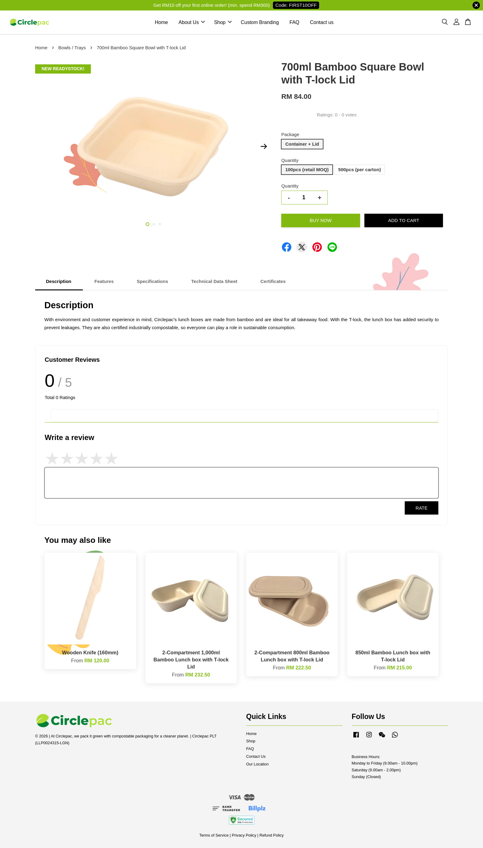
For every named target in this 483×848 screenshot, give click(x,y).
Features (104, 281)
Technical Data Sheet (214, 281)
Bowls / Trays (72, 47)
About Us (192, 22)
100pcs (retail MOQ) (307, 169)
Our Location (257, 764)
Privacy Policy (244, 835)
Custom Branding (260, 22)
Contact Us (256, 756)
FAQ (294, 22)
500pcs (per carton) (359, 169)
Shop (223, 22)
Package (290, 134)
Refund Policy (271, 835)
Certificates (273, 281)
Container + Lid (302, 144)
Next (263, 146)
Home (161, 22)
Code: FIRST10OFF (296, 5)
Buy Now (320, 220)
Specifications (152, 281)
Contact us (321, 22)
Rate (422, 508)
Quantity (289, 160)
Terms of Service (214, 835)
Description (58, 281)
